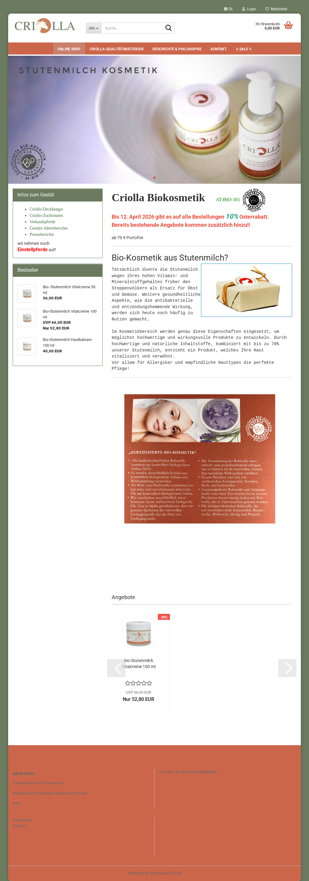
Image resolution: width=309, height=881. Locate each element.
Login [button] (249, 9)
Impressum (22, 820)
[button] (228, 9)
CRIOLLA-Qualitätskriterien (116, 49)
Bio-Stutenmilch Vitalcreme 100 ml (138, 663)
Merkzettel (276, 9)
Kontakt (219, 49)
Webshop (136, 873)
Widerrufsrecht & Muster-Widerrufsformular (50, 793)
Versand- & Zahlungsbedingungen (188, 772)
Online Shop (69, 49)
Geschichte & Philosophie (177, 49)
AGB (16, 803)
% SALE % (244, 49)
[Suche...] (93, 28)
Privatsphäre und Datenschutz (38, 783)
